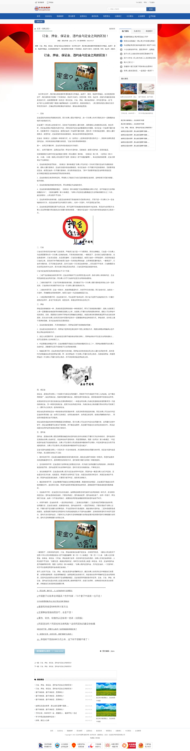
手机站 (51, 2)
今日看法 (130, 16)
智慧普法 (106, 16)
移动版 (97, 738)
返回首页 (112, 29)
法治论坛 (48, 16)
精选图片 (149, 31)
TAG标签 (139, 2)
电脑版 (92, 738)
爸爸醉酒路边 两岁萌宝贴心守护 (136, 37)
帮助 (145, 2)
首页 (38, 16)
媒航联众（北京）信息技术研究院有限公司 (111, 735)
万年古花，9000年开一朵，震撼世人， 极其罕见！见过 (56, 713)
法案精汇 (118, 16)
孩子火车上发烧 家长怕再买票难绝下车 (138, 54)
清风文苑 (39, 21)
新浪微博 (41, 2)
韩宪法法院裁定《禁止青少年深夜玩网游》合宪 (140, 41)
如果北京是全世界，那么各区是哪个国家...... (52, 706)
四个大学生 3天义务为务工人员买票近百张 (140, 58)
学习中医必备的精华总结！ (46, 717)
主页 (38, 29)
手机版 (152, 16)
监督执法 (83, 16)
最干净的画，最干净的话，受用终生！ (50, 692)
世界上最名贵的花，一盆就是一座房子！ (139, 71)
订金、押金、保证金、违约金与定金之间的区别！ (56, 663)
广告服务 (152, 2)
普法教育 (71, 16)
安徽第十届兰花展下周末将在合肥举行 (138, 66)
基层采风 (95, 16)
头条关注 (137, 31)
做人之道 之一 (129, 62)
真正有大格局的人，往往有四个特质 (132, 120)
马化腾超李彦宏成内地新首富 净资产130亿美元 (140, 46)
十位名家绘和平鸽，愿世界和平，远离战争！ (139, 50)
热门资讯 (125, 31)
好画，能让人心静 (42, 720)
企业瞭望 (141, 16)
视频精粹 (60, 16)
